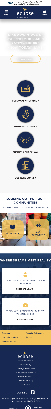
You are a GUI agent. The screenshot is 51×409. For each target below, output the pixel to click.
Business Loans (25, 177)
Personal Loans (24, 126)
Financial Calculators (35, 333)
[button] (6, 13)
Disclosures (25, 384)
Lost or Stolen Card (10, 337)
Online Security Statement (25, 372)
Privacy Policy (25, 364)
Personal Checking (24, 100)
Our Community (37, 233)
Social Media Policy (25, 380)
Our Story (12, 233)
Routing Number (9, 341)
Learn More (25, 59)
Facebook (33, 392)
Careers (29, 337)
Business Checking (25, 152)
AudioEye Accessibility (25, 368)
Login (44, 13)
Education (6, 333)
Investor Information (25, 376)
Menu (6, 13)
